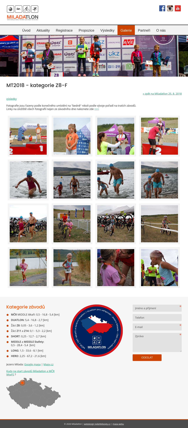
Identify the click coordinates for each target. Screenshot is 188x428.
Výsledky (107, 30)
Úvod (26, 30)
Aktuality (43, 30)
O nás (161, 30)
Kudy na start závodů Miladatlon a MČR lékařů (30, 372)
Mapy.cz (48, 364)
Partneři (144, 30)
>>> (96, 109)
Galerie (126, 30)
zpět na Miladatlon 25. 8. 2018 (162, 93)
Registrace (64, 30)
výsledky (11, 99)
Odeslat (147, 357)
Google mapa (32, 364)
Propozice (86, 30)
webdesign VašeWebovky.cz (97, 424)
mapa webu (118, 424)
